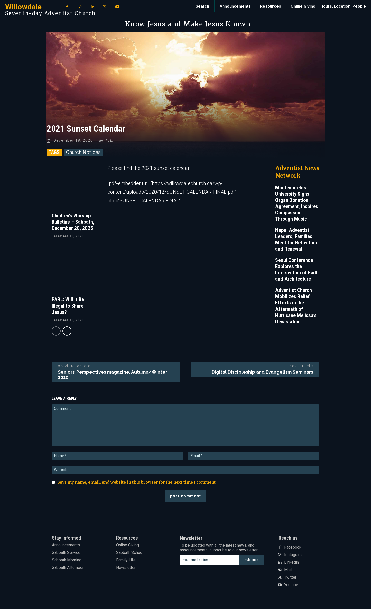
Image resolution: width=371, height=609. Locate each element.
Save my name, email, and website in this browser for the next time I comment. (137, 482)
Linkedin (291, 562)
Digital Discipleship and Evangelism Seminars (262, 372)
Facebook (292, 547)
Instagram (293, 555)
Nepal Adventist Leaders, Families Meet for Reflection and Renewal (296, 239)
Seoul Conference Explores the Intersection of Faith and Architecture (297, 269)
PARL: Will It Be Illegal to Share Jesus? (68, 305)
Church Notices (83, 152)
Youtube (291, 585)
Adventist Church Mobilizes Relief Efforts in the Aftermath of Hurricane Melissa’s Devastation (296, 306)
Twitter (290, 577)
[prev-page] (56, 331)
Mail (288, 570)
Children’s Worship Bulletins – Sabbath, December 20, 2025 (73, 222)
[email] (209, 560)
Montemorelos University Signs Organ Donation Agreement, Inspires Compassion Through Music (296, 203)
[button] (202, 6)
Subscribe (251, 560)
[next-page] (66, 331)
